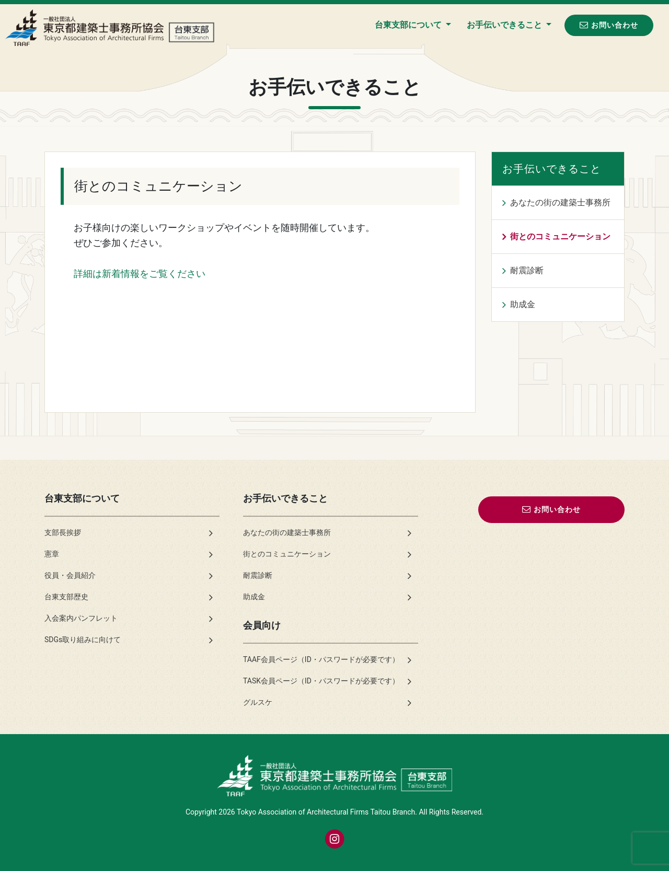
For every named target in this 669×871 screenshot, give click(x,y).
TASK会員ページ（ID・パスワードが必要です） (321, 681)
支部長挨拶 (62, 532)
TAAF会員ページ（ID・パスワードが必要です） (321, 659)
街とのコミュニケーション (560, 236)
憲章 (51, 554)
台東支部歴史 (66, 597)
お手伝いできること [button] (505, 25)
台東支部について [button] (409, 25)
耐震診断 (527, 270)
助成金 (522, 304)
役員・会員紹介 (70, 575)
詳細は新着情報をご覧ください (139, 273)
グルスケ (257, 702)
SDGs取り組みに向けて (82, 639)
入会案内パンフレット (81, 618)
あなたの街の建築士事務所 (560, 202)
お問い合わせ (609, 24)
